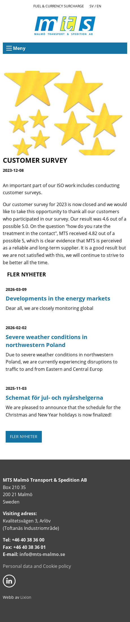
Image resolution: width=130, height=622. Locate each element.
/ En (98, 6)
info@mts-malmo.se (42, 554)
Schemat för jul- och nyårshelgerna (54, 397)
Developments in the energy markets (58, 298)
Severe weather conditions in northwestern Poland (46, 341)
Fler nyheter (23, 436)
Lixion (25, 597)
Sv (92, 6)
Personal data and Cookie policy (37, 566)
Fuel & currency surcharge (58, 6)
